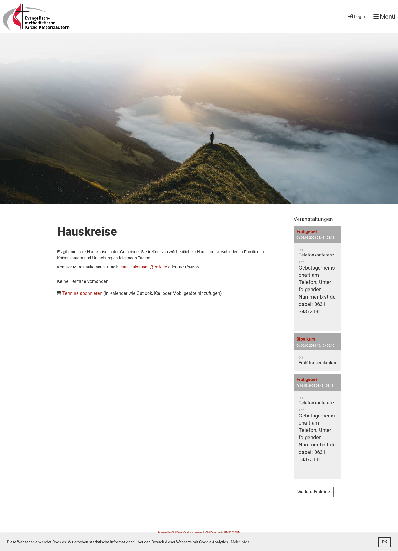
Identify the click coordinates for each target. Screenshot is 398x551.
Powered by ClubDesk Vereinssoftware (180, 532)
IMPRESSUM (232, 532)
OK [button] (384, 542)
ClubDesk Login (214, 532)
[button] (317, 278)
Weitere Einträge (313, 492)
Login (356, 16)
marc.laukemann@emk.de (143, 267)
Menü (384, 17)
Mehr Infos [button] (240, 542)
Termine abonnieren (82, 293)
